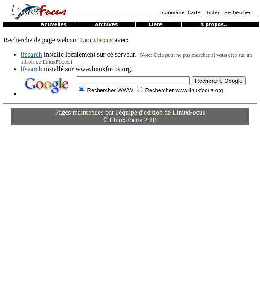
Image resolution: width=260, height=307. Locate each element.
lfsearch (31, 54)
